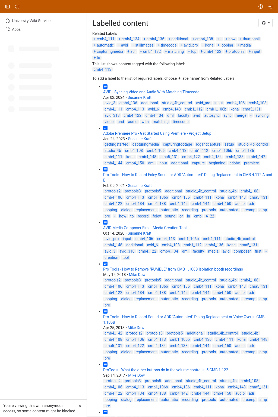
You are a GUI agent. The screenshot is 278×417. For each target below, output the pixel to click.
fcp (194, 51)
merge (241, 115)
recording (190, 210)
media (245, 45)
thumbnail (251, 39)
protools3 (237, 51)
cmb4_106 (236, 103)
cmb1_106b (216, 109)
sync (228, 115)
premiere (251, 163)
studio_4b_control (177, 103)
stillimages (144, 45)
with (145, 121)
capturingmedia (110, 51)
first (258, 251)
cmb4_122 (212, 51)
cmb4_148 (172, 109)
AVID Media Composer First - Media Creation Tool (145, 228)
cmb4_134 (130, 39)
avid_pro (191, 45)
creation (111, 257)
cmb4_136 (155, 39)
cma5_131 (251, 109)
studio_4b (113, 150)
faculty (183, 115)
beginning (217, 163)
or (181, 216)
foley (157, 216)
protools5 (153, 191)
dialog (126, 210)
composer (242, 251)
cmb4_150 (135, 163)
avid (124, 45)
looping (226, 45)
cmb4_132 (152, 51)
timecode (168, 45)
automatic (105, 45)
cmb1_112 (194, 109)
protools (209, 210)
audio (133, 121)
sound (170, 216)
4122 (210, 216)
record (143, 216)
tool (125, 257)
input (256, 51)
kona (209, 45)
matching (176, 51)
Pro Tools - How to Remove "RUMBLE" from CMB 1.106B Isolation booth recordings (173, 269)
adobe (234, 163)
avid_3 (110, 103)
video (109, 121)
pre (107, 216)
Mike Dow (137, 274)
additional (179, 39)
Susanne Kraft (139, 97)
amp (263, 210)
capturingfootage (177, 144)
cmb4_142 (256, 157)
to (98, 58)
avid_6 (153, 109)
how (231, 39)
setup (229, 144)
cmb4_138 (204, 39)
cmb (197, 216)
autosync (212, 115)
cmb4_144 (113, 163)
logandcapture (208, 144)
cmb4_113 (102, 69)
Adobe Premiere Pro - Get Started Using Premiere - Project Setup (157, 133)
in (188, 216)
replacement (146, 210)
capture (198, 163)
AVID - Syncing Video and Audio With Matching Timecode (151, 92)
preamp (248, 210)
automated (229, 210)
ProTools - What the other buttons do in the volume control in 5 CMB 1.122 (165, 370)
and (121, 121)
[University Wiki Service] (25, 6)
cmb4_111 (105, 39)
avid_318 (112, 115)
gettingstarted (116, 144)
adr (133, 51)
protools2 (113, 191)
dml (170, 115)
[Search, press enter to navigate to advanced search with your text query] (138, 6)
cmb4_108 (257, 103)
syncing (261, 115)
